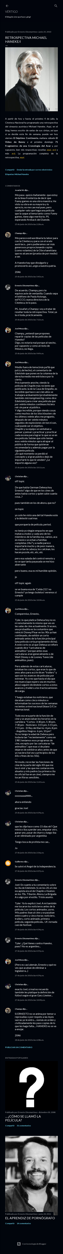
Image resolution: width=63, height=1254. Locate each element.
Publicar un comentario (18, 1047)
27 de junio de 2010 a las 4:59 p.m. (29, 975)
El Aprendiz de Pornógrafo (30, 1218)
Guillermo (19, 861)
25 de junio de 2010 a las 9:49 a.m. (29, 353)
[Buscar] (56, 5)
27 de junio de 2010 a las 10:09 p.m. (30, 1000)
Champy (18, 233)
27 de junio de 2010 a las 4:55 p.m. (29, 951)
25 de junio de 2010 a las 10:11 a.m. (30, 467)
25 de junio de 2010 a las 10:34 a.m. (30, 600)
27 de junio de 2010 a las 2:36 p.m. (29, 852)
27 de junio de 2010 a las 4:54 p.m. (29, 929)
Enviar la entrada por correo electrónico (34, 169)
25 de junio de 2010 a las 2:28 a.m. (29, 224)
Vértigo (11, 11)
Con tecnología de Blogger (31, 1244)
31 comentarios (24, 1125)
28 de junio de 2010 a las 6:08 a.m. (29, 1040)
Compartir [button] (10, 169)
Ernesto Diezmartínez (24, 285)
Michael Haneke (22, 174)
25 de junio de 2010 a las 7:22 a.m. (29, 319)
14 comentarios (24, 1223)
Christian (19, 476)
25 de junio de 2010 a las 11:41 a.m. (30, 782)
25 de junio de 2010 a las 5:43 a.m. (29, 276)
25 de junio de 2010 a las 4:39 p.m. (29, 812)
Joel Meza (19, 328)
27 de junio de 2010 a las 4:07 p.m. (29, 871)
